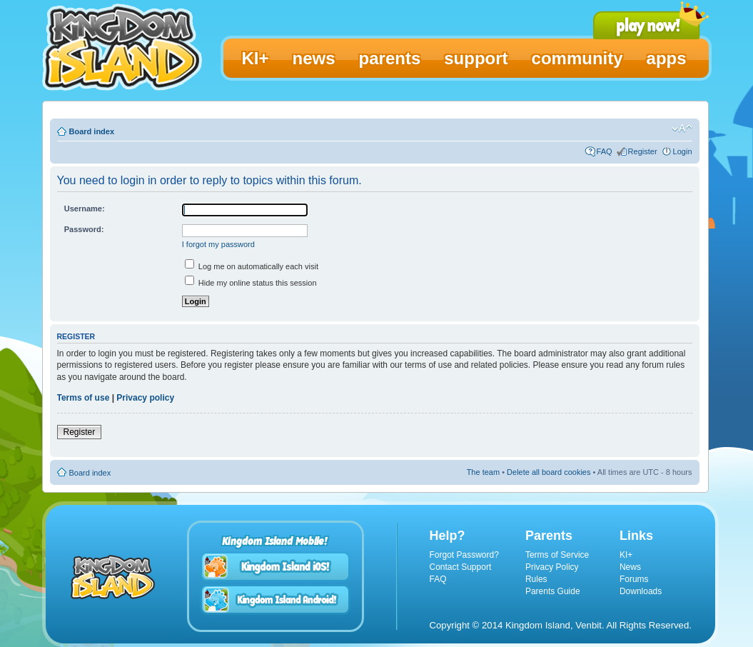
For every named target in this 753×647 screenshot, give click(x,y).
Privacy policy (145, 398)
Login (682, 151)
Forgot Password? (464, 555)
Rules (536, 579)
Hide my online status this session (251, 283)
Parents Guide (552, 591)
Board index (92, 131)
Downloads (641, 591)
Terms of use (83, 398)
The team (483, 472)
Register (642, 151)
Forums (634, 579)
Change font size (682, 128)
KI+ (626, 555)
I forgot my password (218, 244)
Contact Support (461, 567)
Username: (84, 208)
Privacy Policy (552, 567)
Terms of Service (557, 555)
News (630, 567)
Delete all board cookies (548, 472)
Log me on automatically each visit (251, 266)
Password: (84, 229)
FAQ (604, 151)
